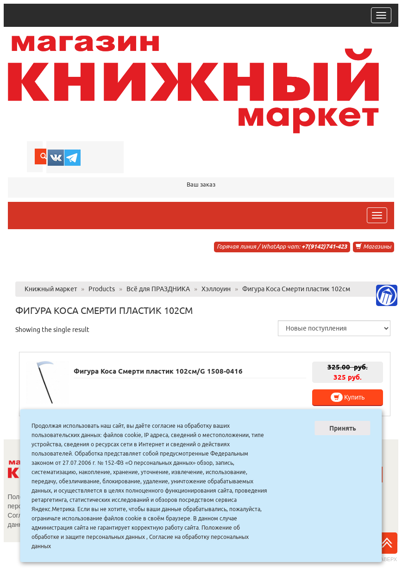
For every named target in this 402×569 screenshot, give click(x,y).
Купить (347, 397)
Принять (342, 428)
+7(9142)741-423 (324, 246)
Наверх (386, 547)
